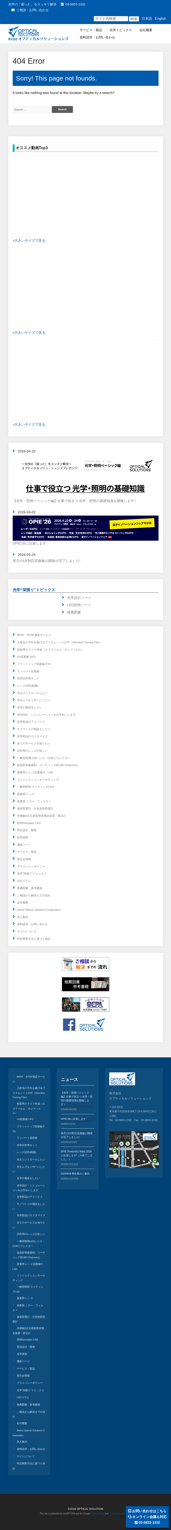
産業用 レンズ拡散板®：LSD (35, 772)
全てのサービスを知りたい (34, 743)
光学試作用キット (28, 678)
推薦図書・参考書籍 (29, 888)
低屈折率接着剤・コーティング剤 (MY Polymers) (47, 765)
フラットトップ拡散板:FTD (34, 664)
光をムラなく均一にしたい (34, 700)
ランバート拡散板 (28, 671)
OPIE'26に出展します (86, 530)
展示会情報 (24, 859)
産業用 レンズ (26, 794)
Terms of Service (117, 1513)
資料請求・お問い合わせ (97, 37)
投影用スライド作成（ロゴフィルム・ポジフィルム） (50, 649)
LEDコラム (24, 880)
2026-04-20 (26, 451)
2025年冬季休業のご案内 (75, 1173)
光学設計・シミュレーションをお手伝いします (46, 714)
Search (62, 109)
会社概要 (145, 30)
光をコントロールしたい (32, 693)
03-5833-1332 (73, 4)
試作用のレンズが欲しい (32, 750)
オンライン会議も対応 (147, 1517)
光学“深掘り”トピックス (34, 590)
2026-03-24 (26, 555)
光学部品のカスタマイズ (32, 736)
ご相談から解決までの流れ (34, 895)
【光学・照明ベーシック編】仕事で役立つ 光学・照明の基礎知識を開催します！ (86, 479)
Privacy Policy (97, 1513)
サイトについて (27, 931)
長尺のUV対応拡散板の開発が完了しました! (46, 561)
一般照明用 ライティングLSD (35, 786)
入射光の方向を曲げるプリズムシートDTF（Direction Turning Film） (59, 642)
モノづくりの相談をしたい (34, 729)
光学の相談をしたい (29, 707)
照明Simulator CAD (29, 823)
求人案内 (22, 917)
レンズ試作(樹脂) (28, 685)
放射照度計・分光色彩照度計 (35, 808)
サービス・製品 (91, 30)
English (160, 18)
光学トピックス (120, 30)
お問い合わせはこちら (147, 1511)
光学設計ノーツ (79, 598)
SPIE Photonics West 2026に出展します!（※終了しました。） (76, 1155)
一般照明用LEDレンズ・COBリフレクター (43, 758)
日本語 (147, 18)
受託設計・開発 (27, 830)
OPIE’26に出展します (73, 1118)
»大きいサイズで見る (29, 240)
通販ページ (24, 844)
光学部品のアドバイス (31, 721)
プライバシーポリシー (31, 866)
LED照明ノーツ (79, 605)
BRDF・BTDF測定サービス (34, 635)
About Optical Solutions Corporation (39, 909)
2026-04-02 (26, 512)
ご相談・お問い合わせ (30, 10)
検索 (134, 19)
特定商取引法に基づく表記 (34, 938)
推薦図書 (74, 612)
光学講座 (22, 837)
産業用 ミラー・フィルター (34, 801)
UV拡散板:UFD (26, 656)
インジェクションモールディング (38, 779)
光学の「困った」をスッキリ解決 (32, 4)
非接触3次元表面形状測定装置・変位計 (41, 815)
